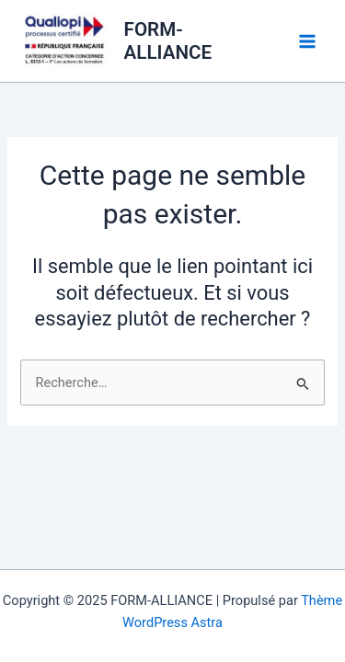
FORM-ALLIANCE (168, 40)
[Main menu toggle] (307, 41)
